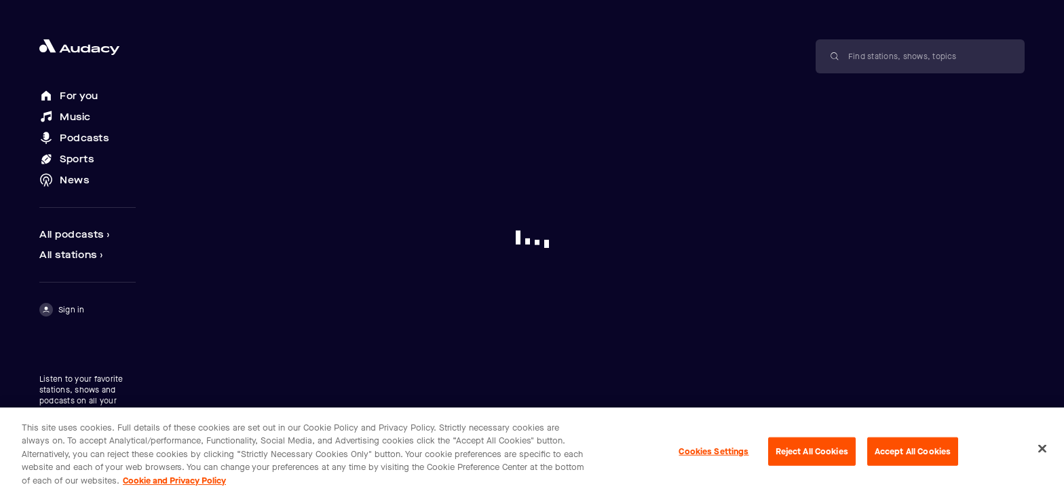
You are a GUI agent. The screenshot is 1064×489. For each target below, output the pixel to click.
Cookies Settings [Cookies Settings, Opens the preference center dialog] (713, 454)
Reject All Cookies (812, 454)
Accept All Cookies (913, 454)
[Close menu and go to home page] (87, 47)
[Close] (1042, 452)
